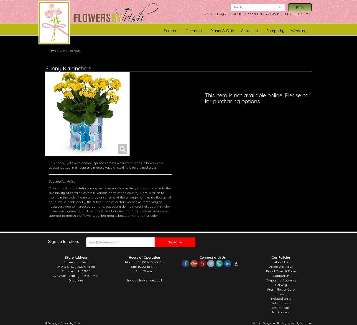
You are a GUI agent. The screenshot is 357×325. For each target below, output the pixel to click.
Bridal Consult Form (281, 271)
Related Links (281, 299)
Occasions (195, 30)
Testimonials (281, 308)
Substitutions (281, 303)
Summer (171, 30)
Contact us (281, 276)
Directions (76, 280)
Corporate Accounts (281, 280)
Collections (250, 30)
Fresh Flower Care (281, 289)
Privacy (281, 294)
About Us (281, 262)
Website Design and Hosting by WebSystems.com (282, 323)
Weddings (299, 30)
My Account (281, 312)
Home (52, 50)
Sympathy (275, 30)
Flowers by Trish (54, 23)
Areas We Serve (281, 267)
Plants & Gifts (222, 30)
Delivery (281, 285)
